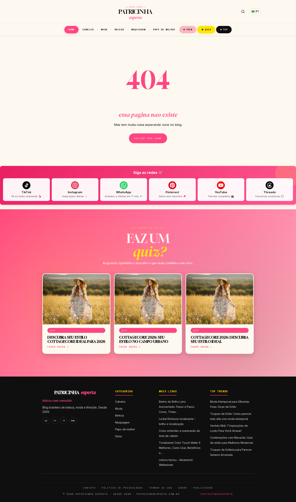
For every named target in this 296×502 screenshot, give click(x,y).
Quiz (206, 29)
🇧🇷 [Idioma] (255, 11)
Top (224, 29)
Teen (187, 29)
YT (55, 420)
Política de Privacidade (122, 488)
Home (71, 29)
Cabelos (88, 29)
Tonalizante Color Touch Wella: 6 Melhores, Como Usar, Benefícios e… (179, 448)
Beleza (119, 29)
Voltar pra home (148, 138)
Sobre (182, 488)
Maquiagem (138, 29)
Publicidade (203, 488)
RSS (73, 420)
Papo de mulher (164, 29)
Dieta (118, 436)
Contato (89, 488)
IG (46, 420)
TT (64, 420)
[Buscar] (243, 11)
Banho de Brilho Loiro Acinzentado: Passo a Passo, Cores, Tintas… (177, 406)
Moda (104, 29)
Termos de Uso (160, 488)
